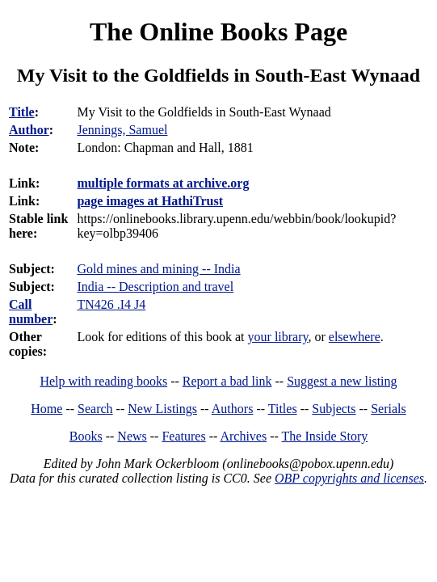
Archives (243, 436)
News (131, 436)
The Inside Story (325, 436)
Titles (282, 408)
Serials (388, 408)
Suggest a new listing (342, 381)
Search (95, 408)
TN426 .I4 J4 (111, 304)
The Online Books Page (218, 31)
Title (22, 112)
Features (183, 436)
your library (278, 337)
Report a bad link (227, 381)
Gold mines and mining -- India (158, 269)
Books (86, 436)
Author (29, 130)
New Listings (162, 408)
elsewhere (354, 337)
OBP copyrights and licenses (349, 478)
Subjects (333, 408)
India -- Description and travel (155, 286)
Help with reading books (103, 381)
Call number (31, 311)
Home (46, 408)
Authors (233, 408)
